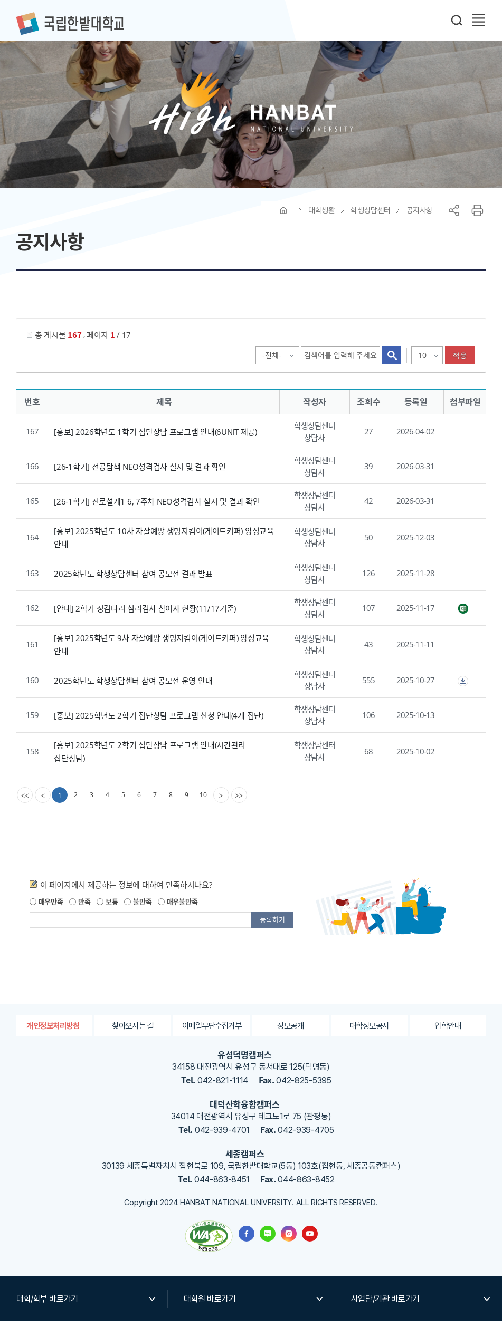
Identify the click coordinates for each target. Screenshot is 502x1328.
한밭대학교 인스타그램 (289, 1240)
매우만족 (46, 908)
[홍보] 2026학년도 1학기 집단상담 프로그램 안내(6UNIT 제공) (155, 438)
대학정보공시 (369, 1032)
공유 (454, 217)
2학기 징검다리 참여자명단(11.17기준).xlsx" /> (463, 615)
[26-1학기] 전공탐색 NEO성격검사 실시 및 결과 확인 (139, 473)
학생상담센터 (370, 217)
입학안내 (447, 1032)
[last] (240, 802)
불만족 (137, 908)
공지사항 (419, 217)
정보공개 (290, 1032)
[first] (25, 802)
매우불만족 (177, 908)
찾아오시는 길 (133, 1032)
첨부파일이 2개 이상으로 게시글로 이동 (463, 688)
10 (203, 801)
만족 (79, 908)
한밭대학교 (70, 23)
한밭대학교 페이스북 (246, 1240)
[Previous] (43, 802)
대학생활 (321, 217)
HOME (283, 217)
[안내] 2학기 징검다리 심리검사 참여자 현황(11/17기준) (145, 615)
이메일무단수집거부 (211, 1032)
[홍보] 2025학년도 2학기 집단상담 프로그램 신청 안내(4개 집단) (158, 722)
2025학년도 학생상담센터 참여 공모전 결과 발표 (133, 580)
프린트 (477, 217)
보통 (107, 908)
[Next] (222, 802)
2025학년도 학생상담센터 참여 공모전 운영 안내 (133, 687)
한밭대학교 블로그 (268, 1240)
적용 (460, 362)
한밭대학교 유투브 (310, 1240)
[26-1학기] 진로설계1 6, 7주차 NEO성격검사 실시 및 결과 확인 (157, 508)
